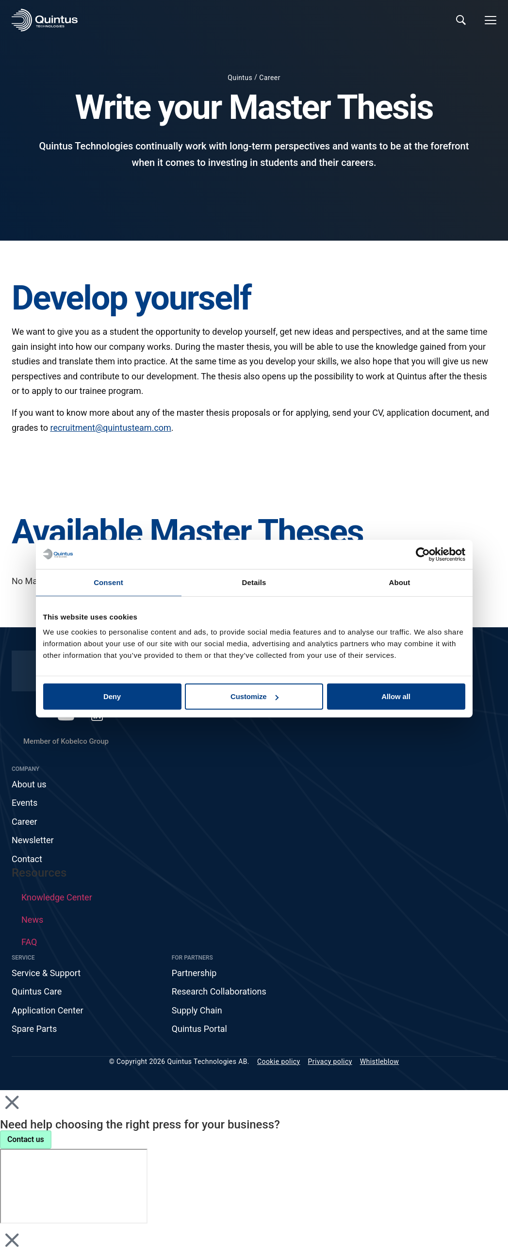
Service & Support (46, 973)
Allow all (395, 696)
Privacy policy (330, 1061)
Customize (254, 696)
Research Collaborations (219, 991)
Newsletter (33, 840)
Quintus (240, 78)
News (32, 919)
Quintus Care (37, 991)
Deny (112, 696)
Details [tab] (254, 582)
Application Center (47, 1010)
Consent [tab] (108, 582)
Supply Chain (197, 1010)
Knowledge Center (56, 897)
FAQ (29, 942)
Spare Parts (34, 1029)
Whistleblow (379, 1061)
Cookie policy (278, 1061)
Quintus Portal (199, 1029)
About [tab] (399, 582)
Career (269, 78)
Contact (27, 859)
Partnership (194, 973)
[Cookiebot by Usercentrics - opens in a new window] (422, 554)
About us (29, 784)
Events (24, 803)
